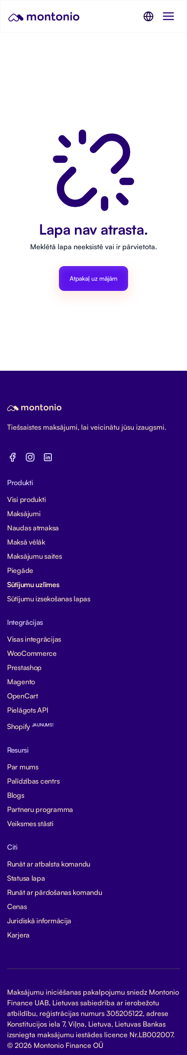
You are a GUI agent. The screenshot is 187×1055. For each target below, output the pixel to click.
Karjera (18, 934)
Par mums (23, 766)
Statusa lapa (26, 878)
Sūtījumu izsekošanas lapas (48, 598)
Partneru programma (40, 809)
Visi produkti (26, 499)
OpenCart (22, 695)
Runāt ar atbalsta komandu (48, 863)
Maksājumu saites (34, 556)
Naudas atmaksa (33, 527)
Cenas (17, 906)
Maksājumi (23, 513)
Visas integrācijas (34, 639)
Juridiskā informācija (39, 920)
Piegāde (20, 570)
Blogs (15, 795)
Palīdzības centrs (33, 781)
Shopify (30, 726)
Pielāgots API (27, 710)
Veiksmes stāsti (30, 823)
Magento (21, 681)
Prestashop (24, 667)
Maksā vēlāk (26, 541)
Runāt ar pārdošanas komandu (54, 892)
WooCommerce (32, 653)
